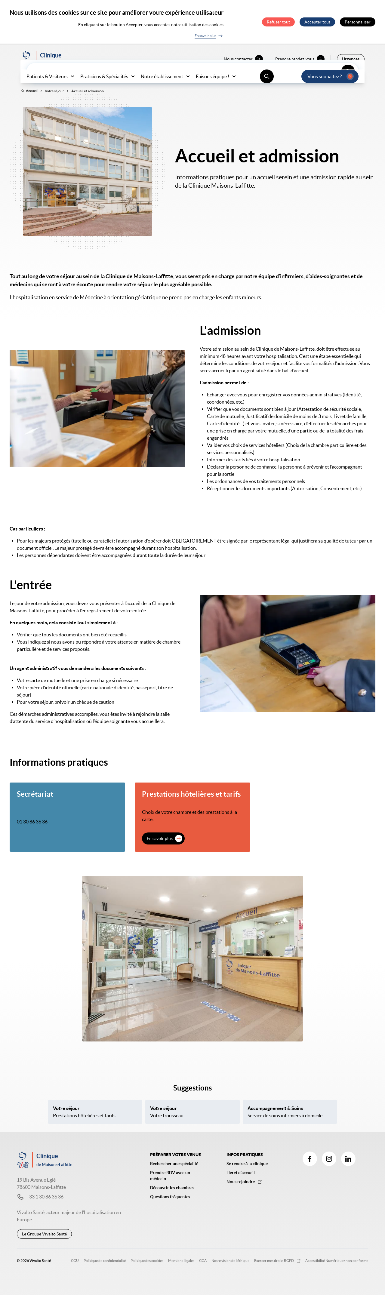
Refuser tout (278, 22)
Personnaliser (358, 22)
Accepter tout (317, 22)
